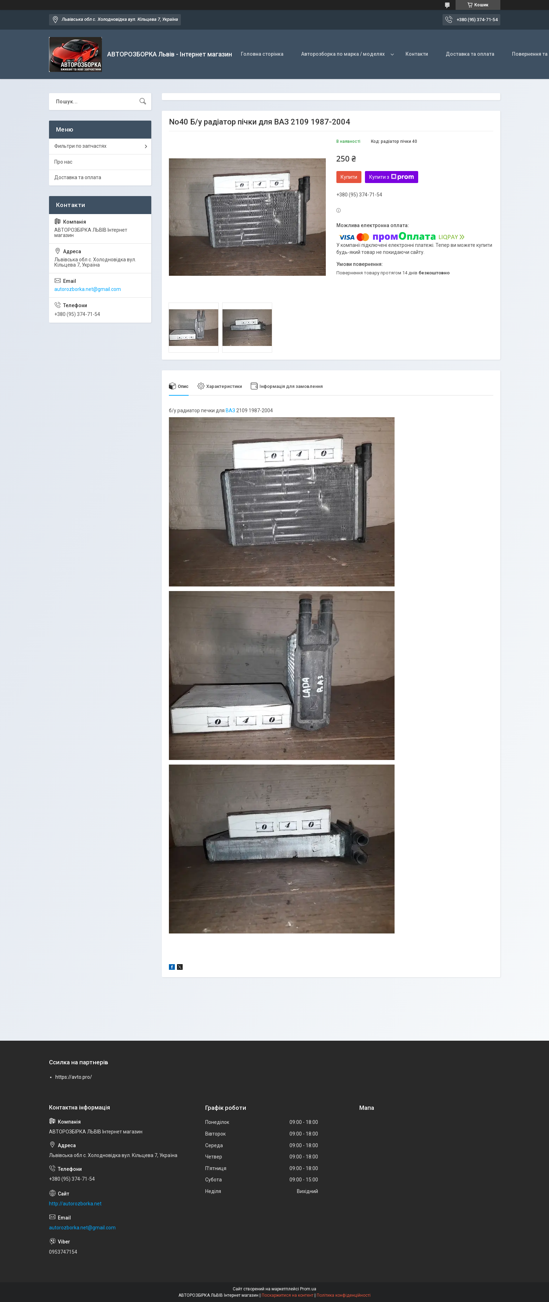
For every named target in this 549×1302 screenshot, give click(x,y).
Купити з (391, 177)
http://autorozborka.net (75, 1203)
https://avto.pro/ (73, 1077)
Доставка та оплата (470, 54)
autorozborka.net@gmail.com (87, 289)
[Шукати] (142, 101)
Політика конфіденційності (344, 1295)
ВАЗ (230, 410)
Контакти (416, 54)
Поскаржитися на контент (287, 1295)
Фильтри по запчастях (80, 146)
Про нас (63, 162)
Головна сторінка (262, 54)
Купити (349, 177)
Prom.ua (308, 1288)
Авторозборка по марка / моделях (343, 54)
